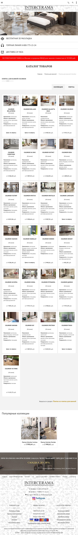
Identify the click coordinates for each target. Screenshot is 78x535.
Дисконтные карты (14, 522)
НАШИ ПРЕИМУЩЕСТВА (16, 477)
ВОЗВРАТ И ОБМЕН (55, 477)
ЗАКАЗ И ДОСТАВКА (41, 477)
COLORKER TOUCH (67, 325)
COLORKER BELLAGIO (30, 109)
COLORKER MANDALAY (29, 239)
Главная (39, 74)
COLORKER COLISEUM (67, 109)
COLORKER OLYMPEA (11, 282)
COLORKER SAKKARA (11, 325)
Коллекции (58, 87)
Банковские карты (39, 514)
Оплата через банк (39, 516)
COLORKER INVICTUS (30, 196)
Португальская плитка (64, 519)
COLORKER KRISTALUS (48, 196)
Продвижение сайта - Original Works (39, 523)
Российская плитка (64, 522)
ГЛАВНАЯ (4, 477)
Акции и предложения (14, 514)
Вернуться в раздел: (57, 401)
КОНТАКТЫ (73, 477)
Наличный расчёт (38, 511)
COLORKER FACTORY (11, 196)
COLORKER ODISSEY (67, 239)
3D (33, 477)
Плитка (71, 87)
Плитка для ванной (50, 74)
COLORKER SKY (29, 325)
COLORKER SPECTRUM (48, 325)
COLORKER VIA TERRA (11, 369)
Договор (14, 516)
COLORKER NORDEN (48, 239)
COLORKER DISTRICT (48, 152)
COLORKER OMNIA (29, 282)
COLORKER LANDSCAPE (67, 196)
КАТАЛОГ (27, 477)
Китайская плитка (63, 516)
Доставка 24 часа (14, 511)
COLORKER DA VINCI (30, 152)
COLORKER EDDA (67, 152)
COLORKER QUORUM (67, 282)
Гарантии (14, 519)
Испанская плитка (63, 511)
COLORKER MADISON (11, 239)
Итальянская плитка (63, 514)
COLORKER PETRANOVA (48, 282)
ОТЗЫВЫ (64, 477)
